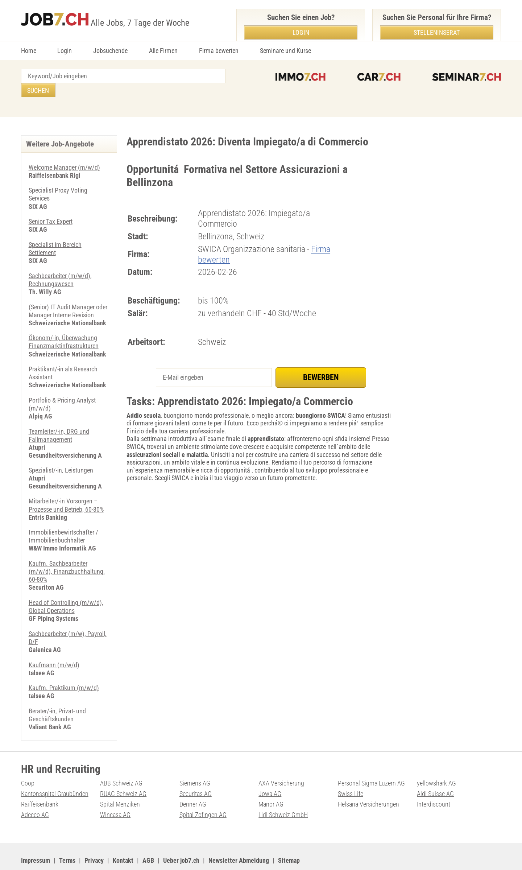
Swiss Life (350, 773)
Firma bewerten (219, 50)
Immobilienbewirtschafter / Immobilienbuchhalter (63, 518)
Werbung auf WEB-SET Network (167, 855)
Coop (27, 762)
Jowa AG (269, 773)
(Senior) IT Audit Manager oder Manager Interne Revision (68, 295)
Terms (67, 839)
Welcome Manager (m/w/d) (64, 153)
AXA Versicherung (281, 762)
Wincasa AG (115, 793)
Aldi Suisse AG (435, 773)
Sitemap (289, 839)
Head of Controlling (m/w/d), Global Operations (66, 587)
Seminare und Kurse (285, 50)
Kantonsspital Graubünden (54, 773)
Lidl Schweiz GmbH (283, 793)
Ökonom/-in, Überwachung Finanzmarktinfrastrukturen (64, 326)
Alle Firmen (163, 50)
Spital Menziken (120, 783)
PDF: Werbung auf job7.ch (237, 855)
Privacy (94, 839)
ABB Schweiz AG (121, 762)
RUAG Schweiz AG (123, 773)
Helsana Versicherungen (368, 783)
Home (28, 50)
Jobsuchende (110, 50)
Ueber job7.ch (181, 839)
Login (64, 50)
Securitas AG (195, 773)
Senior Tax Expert (50, 207)
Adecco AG (35, 793)
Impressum (35, 839)
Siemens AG (194, 762)
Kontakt (123, 839)
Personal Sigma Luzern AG (371, 762)
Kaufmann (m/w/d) (54, 645)
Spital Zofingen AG (203, 793)
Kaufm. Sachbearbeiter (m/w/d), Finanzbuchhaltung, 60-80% (67, 552)
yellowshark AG (436, 762)
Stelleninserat (437, 32)
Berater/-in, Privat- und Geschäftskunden (57, 695)
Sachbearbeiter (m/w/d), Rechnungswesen (60, 264)
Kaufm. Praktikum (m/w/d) (64, 668)
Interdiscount (433, 783)
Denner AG (192, 783)
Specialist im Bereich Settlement (55, 234)
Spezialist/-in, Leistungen (61, 453)
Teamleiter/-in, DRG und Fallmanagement (59, 418)
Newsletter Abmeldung (238, 839)
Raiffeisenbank (39, 783)
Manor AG (270, 783)
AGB (148, 839)
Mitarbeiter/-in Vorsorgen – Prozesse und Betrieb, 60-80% (66, 487)
